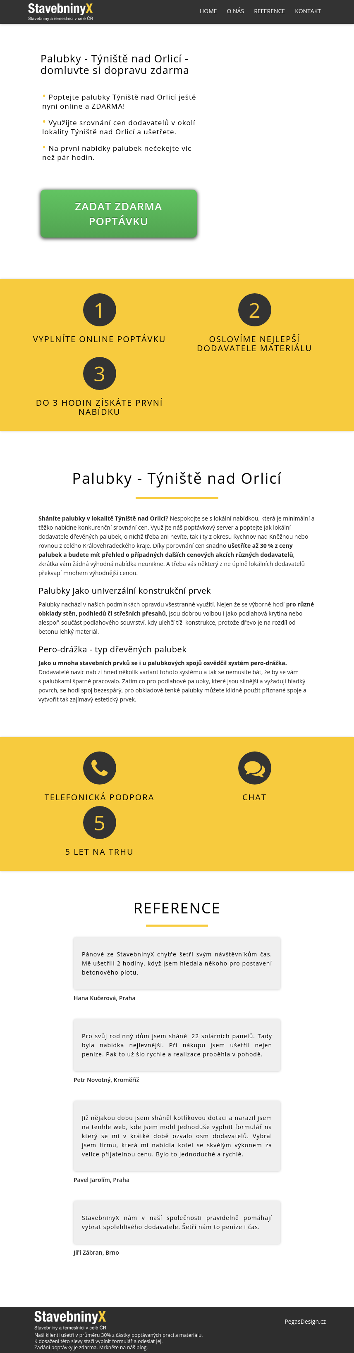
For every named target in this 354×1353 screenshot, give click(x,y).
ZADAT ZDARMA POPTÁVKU (118, 213)
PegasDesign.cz (305, 1321)
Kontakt (308, 11)
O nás (235, 11)
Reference (269, 11)
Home (208, 11)
